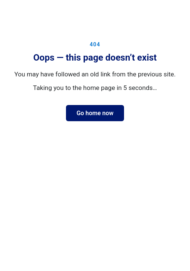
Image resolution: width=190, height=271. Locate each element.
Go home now (95, 113)
